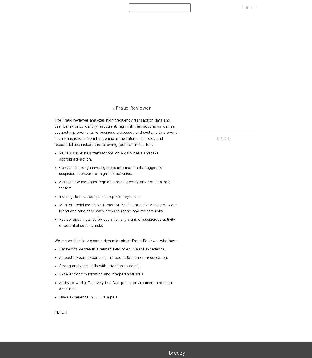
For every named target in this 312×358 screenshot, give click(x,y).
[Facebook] (247, 8)
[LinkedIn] (256, 8)
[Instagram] (251, 8)
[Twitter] (242, 8)
